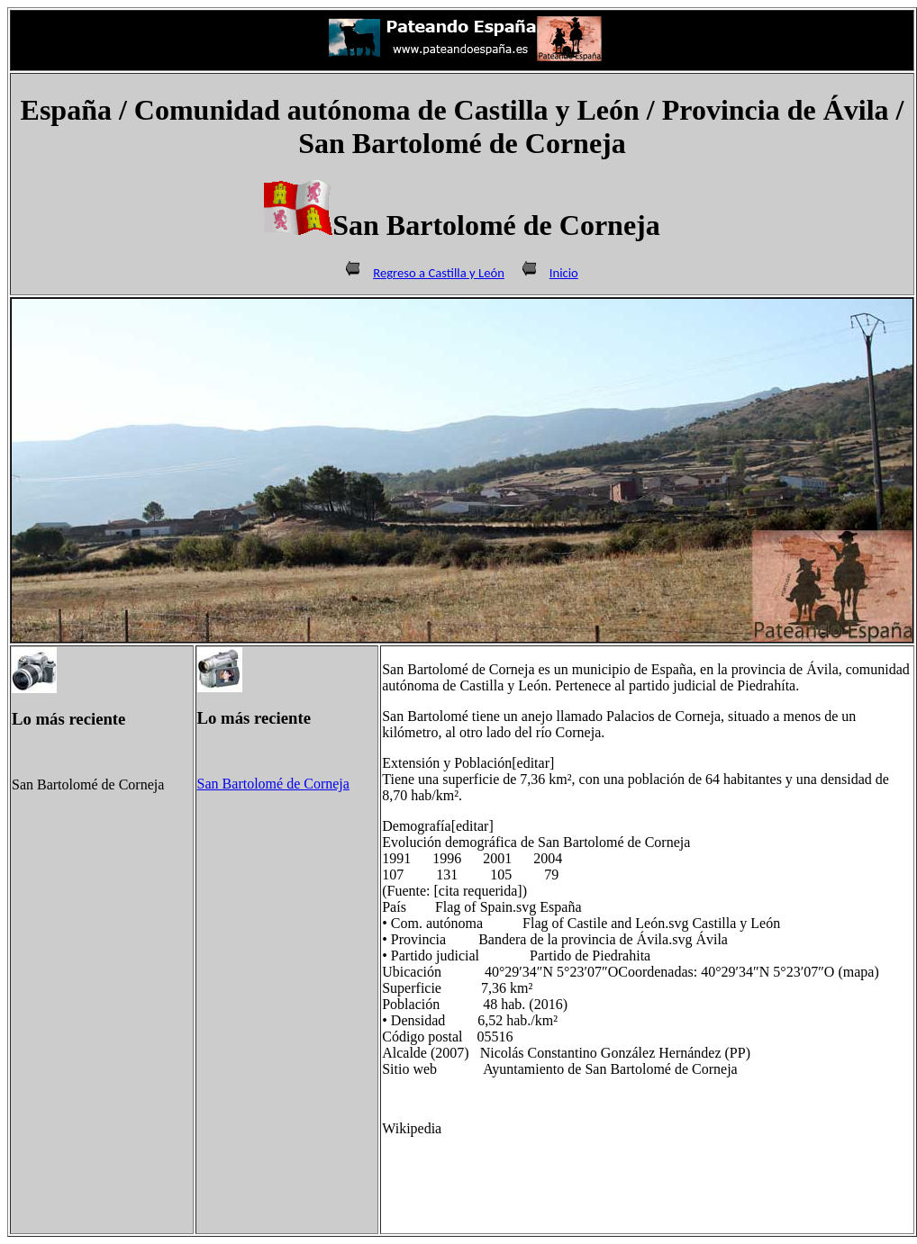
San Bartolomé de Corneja (273, 783)
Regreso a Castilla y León (438, 273)
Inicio (563, 273)
